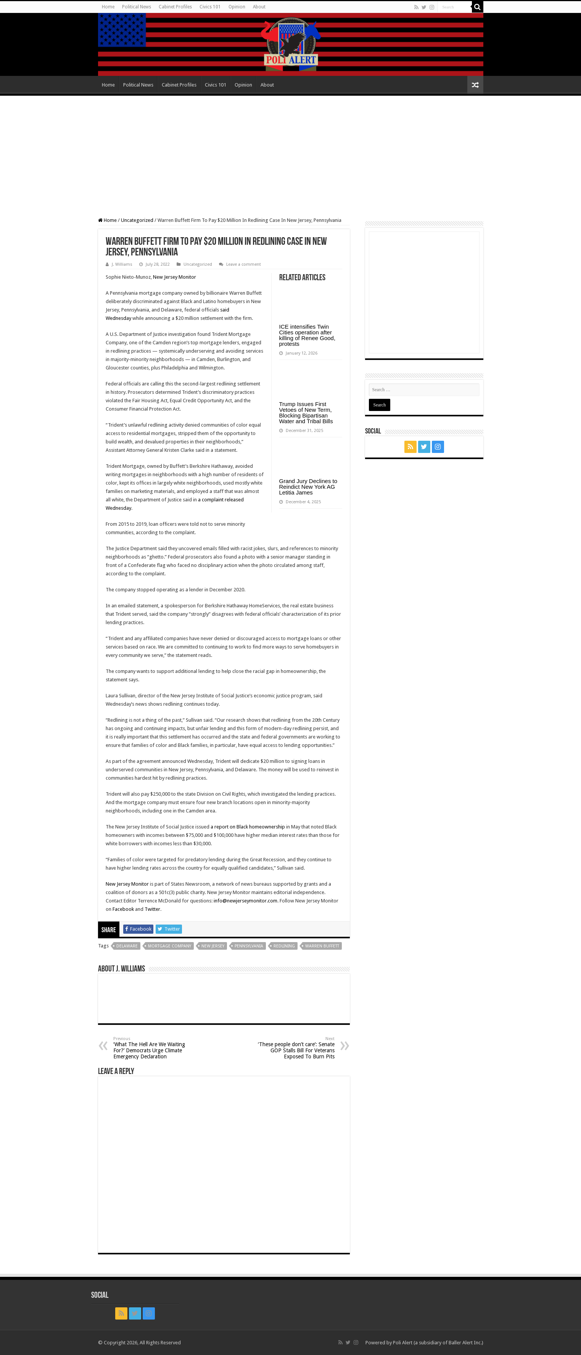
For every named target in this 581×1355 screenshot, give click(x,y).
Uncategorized (137, 220)
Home (108, 7)
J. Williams (122, 264)
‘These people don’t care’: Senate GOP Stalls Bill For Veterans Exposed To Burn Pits (295, 1048)
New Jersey (212, 946)
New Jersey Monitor (174, 277)
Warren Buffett (322, 946)
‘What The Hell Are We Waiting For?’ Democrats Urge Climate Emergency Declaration (152, 1048)
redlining (284, 946)
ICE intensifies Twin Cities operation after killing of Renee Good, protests (307, 335)
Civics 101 (210, 7)
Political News (136, 7)
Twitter (152, 909)
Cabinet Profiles (175, 7)
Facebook (123, 909)
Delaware (127, 946)
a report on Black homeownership (248, 827)
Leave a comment (243, 264)
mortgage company (169, 946)
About (259, 7)
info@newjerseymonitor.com (245, 901)
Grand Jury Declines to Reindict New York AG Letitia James (308, 487)
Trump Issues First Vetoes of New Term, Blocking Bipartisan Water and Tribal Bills (306, 412)
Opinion (237, 7)
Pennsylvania (249, 946)
